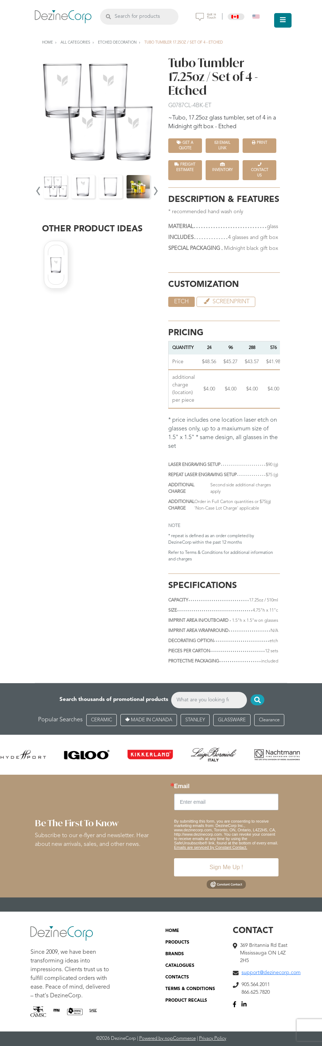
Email (182, 786)
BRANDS (174, 954)
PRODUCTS (177, 942)
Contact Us (259, 169)
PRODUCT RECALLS (186, 1000)
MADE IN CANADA (148, 720)
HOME (172, 931)
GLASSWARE (232, 720)
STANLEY (195, 720)
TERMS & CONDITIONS (190, 989)
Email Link (222, 145)
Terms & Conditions (204, 553)
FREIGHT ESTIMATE (184, 167)
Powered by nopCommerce (167, 1038)
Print (259, 143)
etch (181, 302)
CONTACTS (177, 977)
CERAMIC (101, 720)
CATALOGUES (179, 966)
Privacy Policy (212, 1038)
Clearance (269, 720)
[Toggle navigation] (283, 20)
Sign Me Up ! (226, 867)
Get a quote (185, 145)
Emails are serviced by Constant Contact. (210, 847)
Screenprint (225, 301)
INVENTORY (222, 167)
